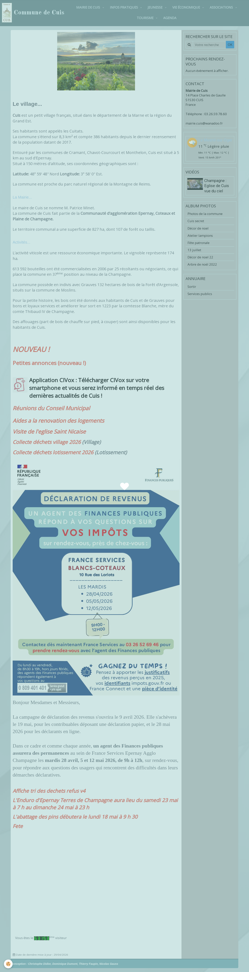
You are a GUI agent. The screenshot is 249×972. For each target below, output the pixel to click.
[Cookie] (8, 964)
